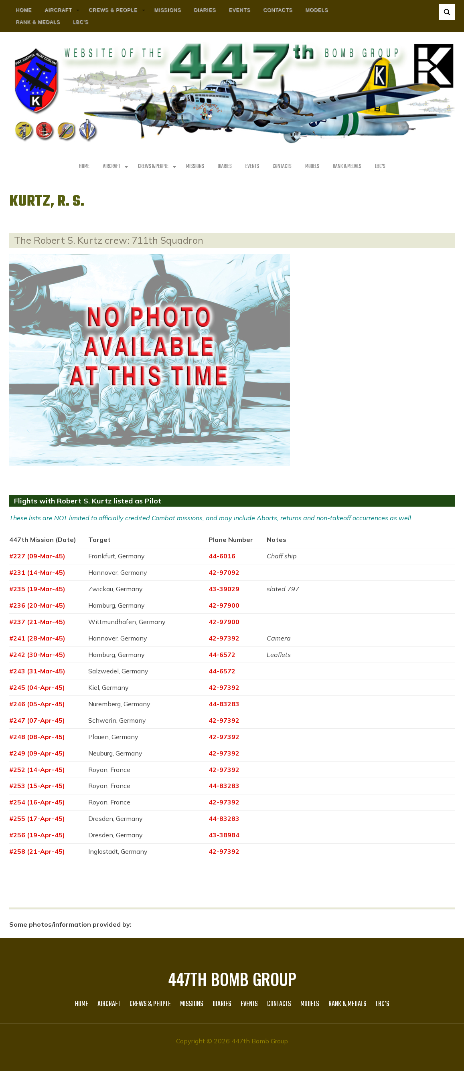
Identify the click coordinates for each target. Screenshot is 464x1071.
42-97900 (224, 605)
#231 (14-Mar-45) (37, 572)
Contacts (277, 10)
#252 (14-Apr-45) (37, 770)
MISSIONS (167, 10)
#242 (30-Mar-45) (37, 655)
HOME (24, 10)
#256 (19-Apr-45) (37, 835)
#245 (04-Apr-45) (37, 687)
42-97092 (224, 572)
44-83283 (224, 704)
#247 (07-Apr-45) (37, 720)
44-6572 (222, 655)
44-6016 (222, 556)
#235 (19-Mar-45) (37, 589)
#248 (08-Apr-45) (37, 737)
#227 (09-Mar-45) (37, 556)
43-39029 (224, 589)
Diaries (205, 10)
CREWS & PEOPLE (113, 10)
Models (316, 10)
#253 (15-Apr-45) (37, 786)
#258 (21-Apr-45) (37, 851)
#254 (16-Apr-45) (37, 802)
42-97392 (224, 638)
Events (239, 10)
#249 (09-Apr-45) (37, 753)
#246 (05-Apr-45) (37, 704)
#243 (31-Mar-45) (37, 671)
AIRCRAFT (58, 10)
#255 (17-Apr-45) (37, 818)
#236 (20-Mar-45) (37, 605)
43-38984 (224, 835)
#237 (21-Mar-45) (37, 622)
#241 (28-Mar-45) (37, 638)
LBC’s (80, 22)
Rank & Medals (38, 22)
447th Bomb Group (232, 979)
